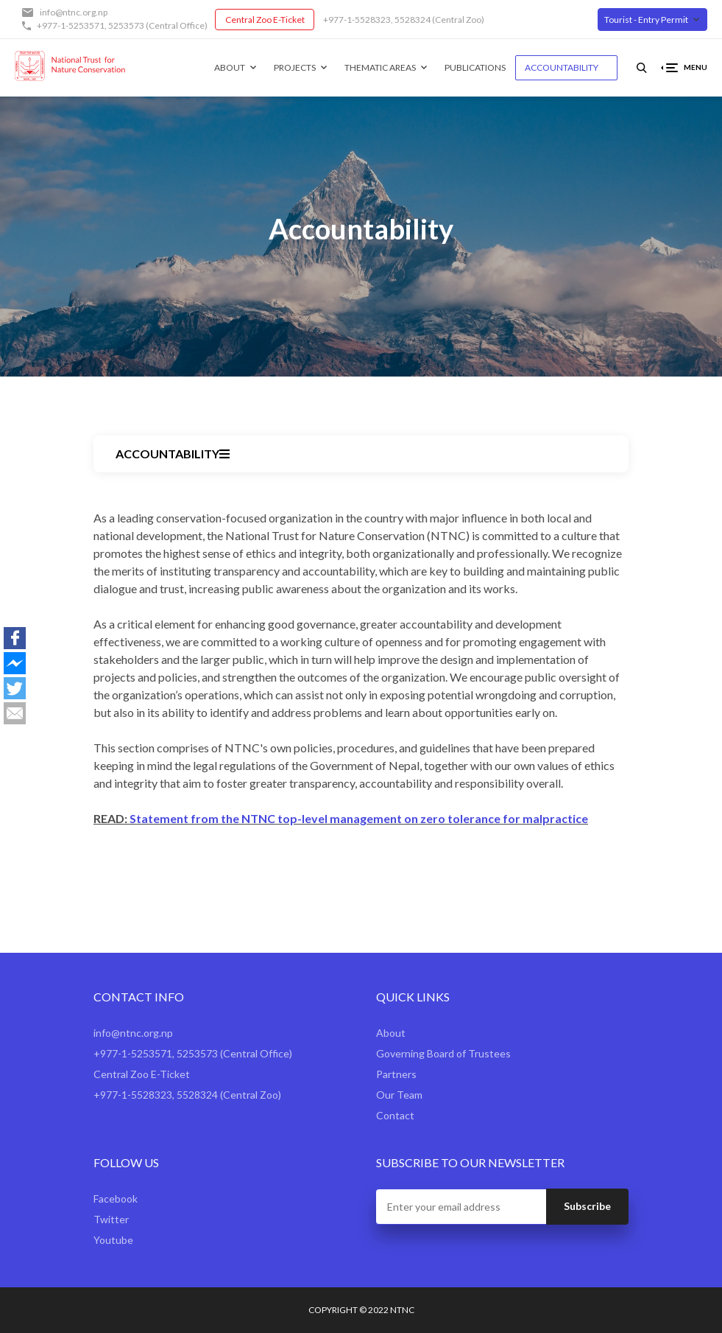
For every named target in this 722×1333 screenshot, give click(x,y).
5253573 (126, 25)
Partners (396, 1074)
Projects (295, 67)
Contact (395, 1115)
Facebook (115, 1198)
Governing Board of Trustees (443, 1053)
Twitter (111, 1219)
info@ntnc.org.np (73, 12)
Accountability (561, 67)
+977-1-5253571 (71, 25)
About (229, 67)
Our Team (399, 1094)
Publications (475, 67)
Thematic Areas (380, 67)
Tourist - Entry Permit (646, 19)
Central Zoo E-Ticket (265, 19)
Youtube (113, 1240)
